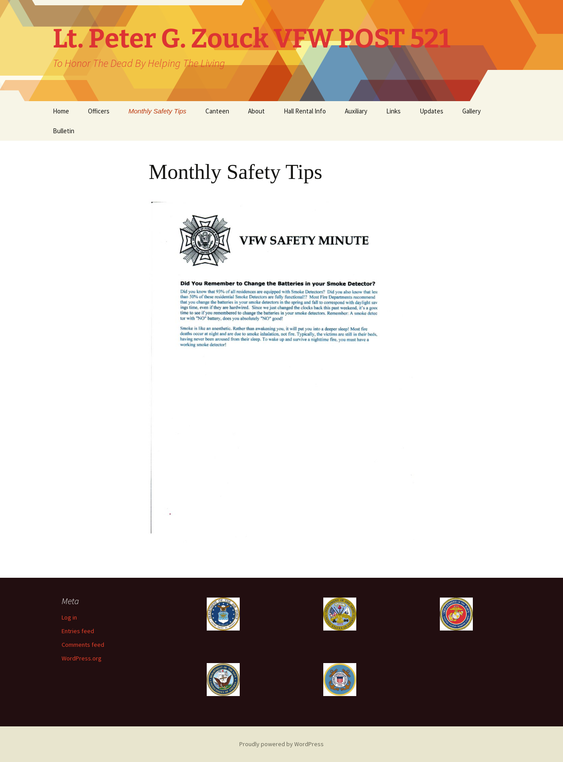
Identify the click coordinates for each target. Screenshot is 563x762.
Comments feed (83, 645)
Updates (431, 111)
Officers (99, 111)
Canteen (217, 111)
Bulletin (63, 131)
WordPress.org (82, 658)
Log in (69, 617)
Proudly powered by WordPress (281, 744)
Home (61, 111)
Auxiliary (356, 111)
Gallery (471, 111)
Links (393, 111)
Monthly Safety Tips (157, 111)
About (256, 111)
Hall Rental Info (305, 111)
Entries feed (78, 631)
